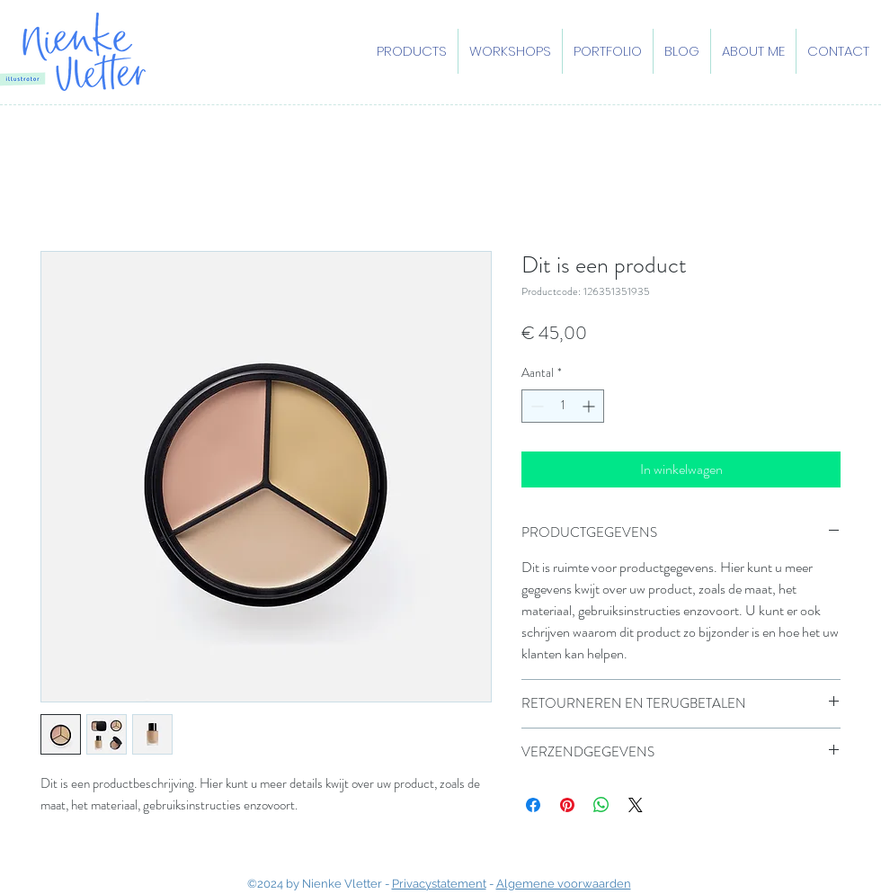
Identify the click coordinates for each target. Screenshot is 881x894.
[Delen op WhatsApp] (601, 805)
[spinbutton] (563, 406)
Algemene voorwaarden (563, 883)
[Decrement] (535, 406)
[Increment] (590, 406)
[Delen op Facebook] (533, 805)
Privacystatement (439, 883)
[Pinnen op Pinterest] (567, 805)
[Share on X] (635, 805)
